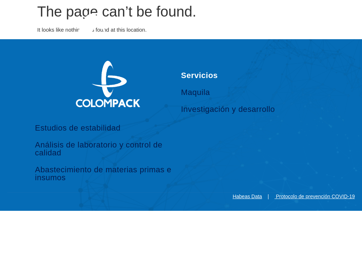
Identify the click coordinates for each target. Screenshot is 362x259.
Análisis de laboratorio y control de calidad (98, 148)
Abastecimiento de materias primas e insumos (103, 173)
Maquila (195, 92)
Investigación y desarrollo (228, 109)
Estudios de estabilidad (77, 127)
